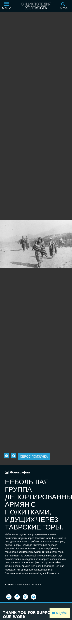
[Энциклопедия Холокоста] (36, 6)
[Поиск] (63, 6)
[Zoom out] (6, 455)
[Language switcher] (33, 596)
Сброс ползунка (34, 456)
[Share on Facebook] (17, 596)
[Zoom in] (13, 455)
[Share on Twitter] (25, 596)
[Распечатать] (9, 596)
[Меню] (6, 6)
